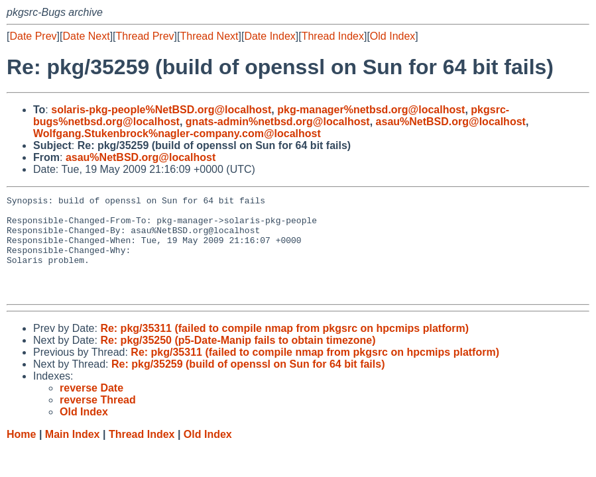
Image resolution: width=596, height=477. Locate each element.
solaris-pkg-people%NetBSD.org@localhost (161, 109)
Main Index (72, 454)
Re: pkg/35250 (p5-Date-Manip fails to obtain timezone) (237, 360)
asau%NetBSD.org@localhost (451, 121)
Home (21, 454)
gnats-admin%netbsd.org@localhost (278, 121)
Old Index (392, 36)
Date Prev (32, 36)
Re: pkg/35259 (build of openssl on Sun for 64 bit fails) (248, 384)
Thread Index (333, 36)
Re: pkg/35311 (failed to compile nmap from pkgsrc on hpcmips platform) (284, 348)
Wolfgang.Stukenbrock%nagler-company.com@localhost (177, 133)
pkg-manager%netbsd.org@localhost (371, 109)
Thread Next (209, 36)
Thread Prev (145, 36)
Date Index (269, 36)
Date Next (85, 36)
